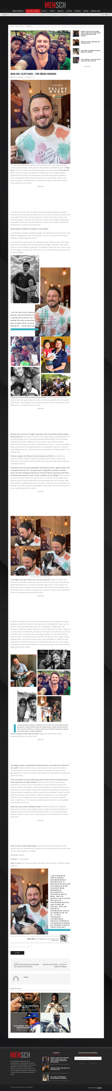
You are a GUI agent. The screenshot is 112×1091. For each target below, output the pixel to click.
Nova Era (29, 946)
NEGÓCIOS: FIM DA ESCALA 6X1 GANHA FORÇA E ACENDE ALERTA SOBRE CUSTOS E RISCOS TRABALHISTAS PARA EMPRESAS (39, 14)
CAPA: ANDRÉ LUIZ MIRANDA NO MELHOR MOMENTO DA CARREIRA (90, 51)
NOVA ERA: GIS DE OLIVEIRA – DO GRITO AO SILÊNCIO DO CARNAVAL (54, 965)
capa (12, 946)
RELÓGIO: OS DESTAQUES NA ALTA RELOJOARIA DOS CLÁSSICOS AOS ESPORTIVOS (26, 965)
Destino (69, 11)
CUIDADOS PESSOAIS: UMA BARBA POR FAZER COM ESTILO (90, 42)
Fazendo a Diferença (20, 946)
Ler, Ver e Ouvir (32, 11)
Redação (13, 77)
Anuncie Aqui (95, 11)
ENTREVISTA (20, 77)
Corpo (52, 11)
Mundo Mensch (18, 11)
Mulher (60, 11)
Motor (86, 11)
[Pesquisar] (99, 1058)
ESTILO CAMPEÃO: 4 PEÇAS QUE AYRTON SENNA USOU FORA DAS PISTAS (90, 60)
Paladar (77, 11)
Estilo (44, 11)
